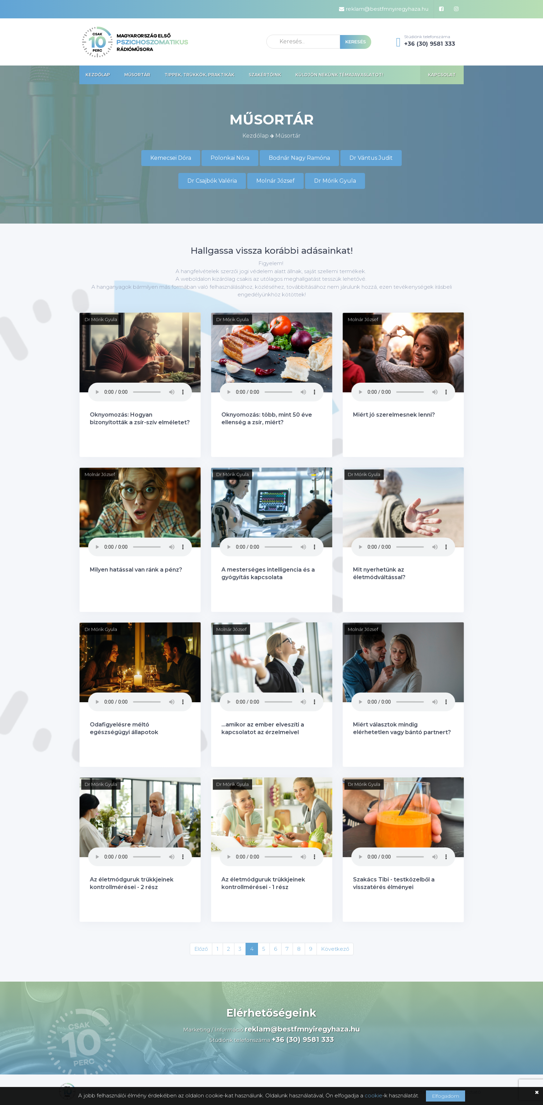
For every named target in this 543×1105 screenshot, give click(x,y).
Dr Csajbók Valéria (212, 180)
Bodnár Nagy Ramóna (299, 158)
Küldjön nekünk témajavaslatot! (339, 74)
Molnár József (275, 180)
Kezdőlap (98, 74)
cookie (373, 1095)
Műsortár (137, 74)
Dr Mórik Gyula (335, 180)
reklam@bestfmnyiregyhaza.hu (383, 9)
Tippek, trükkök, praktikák (199, 74)
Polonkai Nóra (230, 158)
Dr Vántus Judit (371, 158)
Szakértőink (265, 74)
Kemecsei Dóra (170, 158)
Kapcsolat (442, 74)
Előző (201, 949)
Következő (335, 949)
